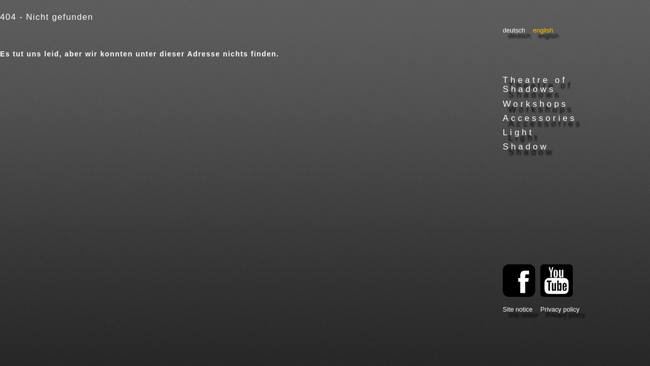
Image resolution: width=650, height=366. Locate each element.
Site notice (518, 309)
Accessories (540, 118)
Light (518, 132)
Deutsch (514, 30)
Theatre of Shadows (535, 84)
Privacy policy (559, 309)
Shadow (526, 146)
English (543, 30)
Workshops (535, 104)
